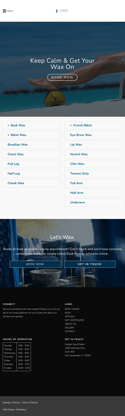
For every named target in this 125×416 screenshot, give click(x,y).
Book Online (72, 309)
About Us (70, 323)
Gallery (69, 327)
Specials (70, 316)
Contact (70, 331)
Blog (68, 312)
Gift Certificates (74, 320)
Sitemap (6, 402)
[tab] (31, 125)
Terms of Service (30, 402)
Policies (16, 402)
